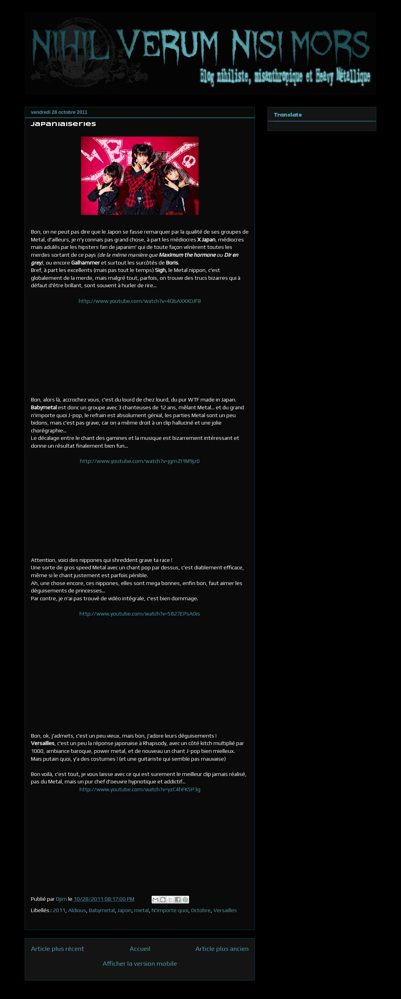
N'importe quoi (170, 910)
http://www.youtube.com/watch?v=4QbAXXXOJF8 (140, 301)
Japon (124, 910)
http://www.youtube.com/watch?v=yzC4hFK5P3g (139, 789)
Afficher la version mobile (140, 963)
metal (141, 910)
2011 (59, 910)
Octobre (201, 910)
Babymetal (102, 910)
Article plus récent (57, 948)
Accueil (140, 948)
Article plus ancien (222, 948)
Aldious (77, 910)
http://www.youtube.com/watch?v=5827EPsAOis (139, 613)
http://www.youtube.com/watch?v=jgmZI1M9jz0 (140, 461)
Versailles (225, 910)
